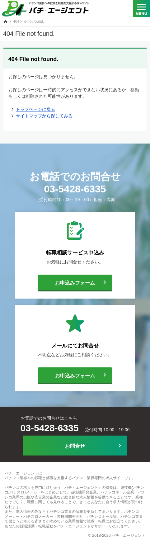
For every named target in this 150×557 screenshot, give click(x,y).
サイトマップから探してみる (44, 115)
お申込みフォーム (66, 282)
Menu (141, 9)
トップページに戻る (35, 109)
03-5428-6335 (75, 189)
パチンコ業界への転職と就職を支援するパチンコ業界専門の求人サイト (64, 478)
